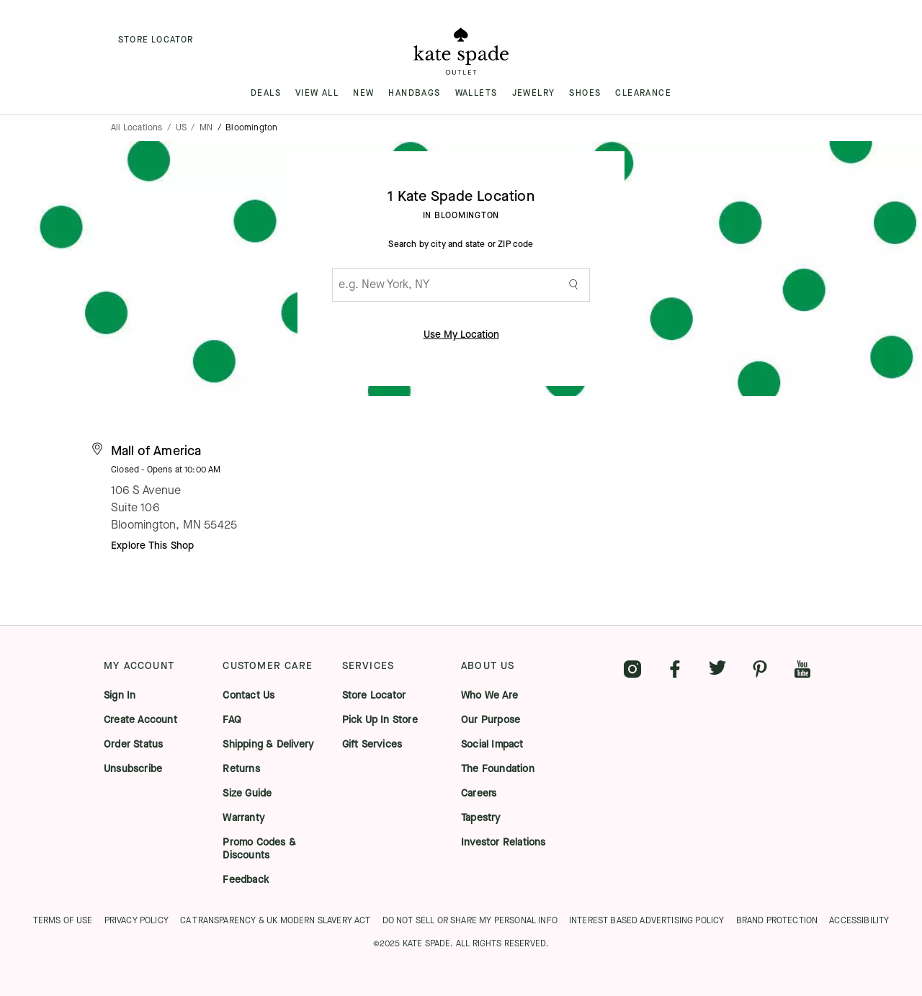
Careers (478, 793)
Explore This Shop (152, 545)
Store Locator (374, 695)
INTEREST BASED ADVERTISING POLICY (647, 920)
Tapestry (481, 818)
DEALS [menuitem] (266, 93)
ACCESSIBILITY (859, 920)
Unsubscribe (133, 769)
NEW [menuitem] (363, 93)
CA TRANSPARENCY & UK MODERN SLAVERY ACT (275, 920)
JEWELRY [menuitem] (533, 93)
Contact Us (248, 695)
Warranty (243, 818)
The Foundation (497, 769)
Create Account (140, 720)
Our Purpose (490, 720)
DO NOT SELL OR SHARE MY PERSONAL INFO (470, 920)
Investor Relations (503, 842)
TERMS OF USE (63, 920)
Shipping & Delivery (268, 744)
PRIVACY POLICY (136, 920)
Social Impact (492, 744)
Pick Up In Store (380, 720)
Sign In (119, 695)
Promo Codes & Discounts (259, 849)
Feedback (246, 880)
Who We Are (489, 695)
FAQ (232, 720)
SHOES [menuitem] (585, 93)
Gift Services (372, 744)
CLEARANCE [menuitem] (643, 93)
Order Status (133, 744)
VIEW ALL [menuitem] (317, 93)
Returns (241, 769)
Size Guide (247, 793)
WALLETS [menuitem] (476, 93)
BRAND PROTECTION (777, 920)
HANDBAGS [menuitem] (414, 93)
